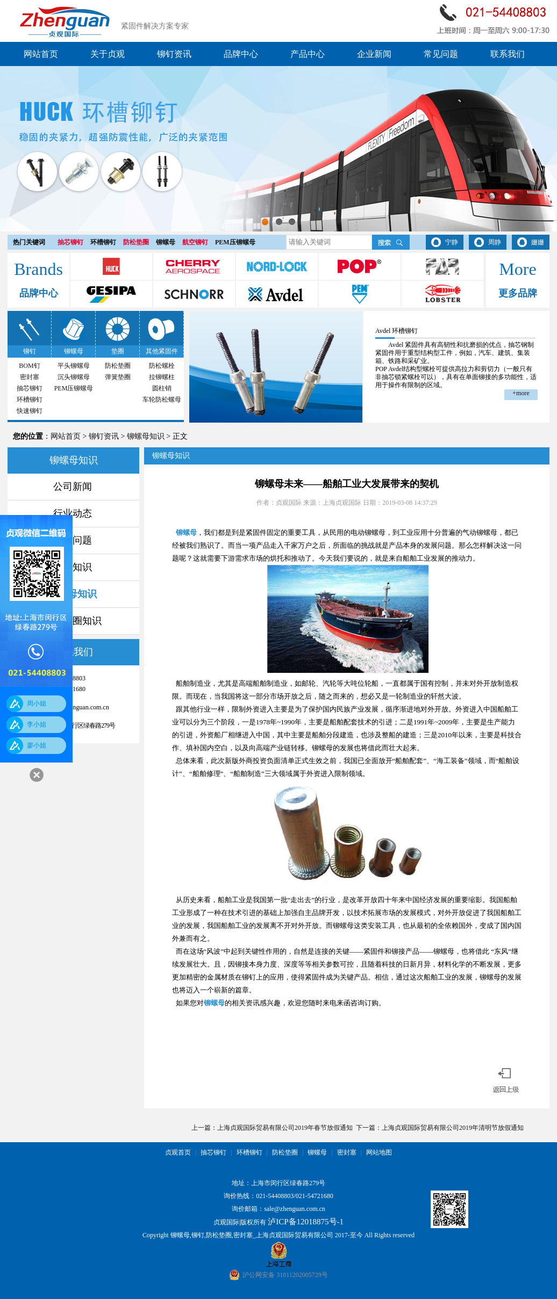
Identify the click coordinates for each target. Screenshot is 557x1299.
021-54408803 (275, 1196)
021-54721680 (314, 1196)
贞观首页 (178, 1152)
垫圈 (117, 351)
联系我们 (507, 54)
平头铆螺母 (74, 365)
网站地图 (379, 1152)
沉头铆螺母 (74, 377)
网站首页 (41, 54)
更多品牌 (517, 293)
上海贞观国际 (342, 502)
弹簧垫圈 (118, 377)
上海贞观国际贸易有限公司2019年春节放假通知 (285, 1127)
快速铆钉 (29, 411)
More (517, 269)
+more (520, 393)
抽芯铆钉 (70, 242)
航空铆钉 (195, 242)
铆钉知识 (72, 567)
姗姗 (537, 242)
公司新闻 (72, 486)
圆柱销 (162, 388)
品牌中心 (241, 54)
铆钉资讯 (174, 54)
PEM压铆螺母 (235, 242)
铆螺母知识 (146, 436)
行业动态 (72, 513)
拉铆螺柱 (162, 377)
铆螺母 (165, 242)
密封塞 (29, 377)
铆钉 (29, 351)
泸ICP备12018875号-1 (306, 1221)
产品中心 (307, 54)
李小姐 (36, 724)
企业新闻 (374, 54)
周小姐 (36, 703)
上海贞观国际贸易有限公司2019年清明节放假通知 (453, 1127)
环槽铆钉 (103, 242)
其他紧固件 (162, 351)
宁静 (451, 242)
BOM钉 (29, 365)
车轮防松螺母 (161, 399)
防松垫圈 (136, 242)
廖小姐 (36, 745)
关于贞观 (107, 54)
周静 (494, 242)
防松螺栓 (162, 365)
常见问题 (441, 54)
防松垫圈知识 (73, 620)
